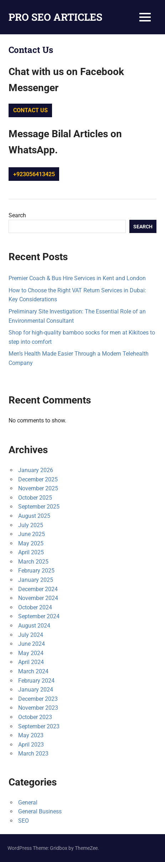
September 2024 (39, 616)
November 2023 (38, 707)
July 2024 (30, 634)
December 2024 (38, 589)
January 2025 (35, 579)
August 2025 (34, 515)
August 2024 (34, 625)
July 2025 (30, 525)
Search (17, 215)
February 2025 (36, 570)
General (27, 802)
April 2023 (31, 744)
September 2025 (39, 506)
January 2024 (35, 689)
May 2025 (30, 543)
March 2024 (33, 671)
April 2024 (31, 662)
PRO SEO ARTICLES (55, 17)
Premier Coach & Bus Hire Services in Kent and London (77, 278)
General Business (40, 811)
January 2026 (35, 470)
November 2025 (38, 488)
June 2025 (31, 534)
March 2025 (33, 561)
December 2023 (38, 698)
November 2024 (38, 598)
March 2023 (33, 753)
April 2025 (31, 552)
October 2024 (35, 607)
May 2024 (30, 653)
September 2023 (39, 726)
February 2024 (36, 680)
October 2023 (35, 717)
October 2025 (35, 497)
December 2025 (38, 479)
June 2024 (31, 643)
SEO (23, 820)
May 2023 (30, 735)
